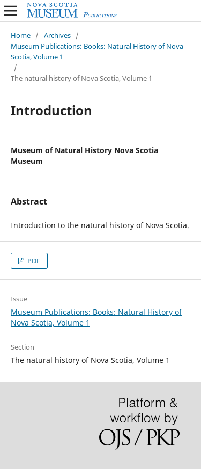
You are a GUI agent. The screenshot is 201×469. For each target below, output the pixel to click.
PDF (33, 261)
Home (21, 35)
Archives (57, 35)
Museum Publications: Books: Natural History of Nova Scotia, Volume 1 (97, 51)
